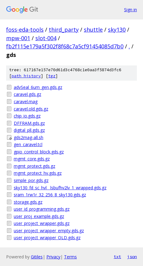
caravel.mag (26, 101)
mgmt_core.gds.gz (32, 159)
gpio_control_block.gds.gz (39, 152)
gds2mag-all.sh (28, 137)
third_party (64, 29)
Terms (70, 257)
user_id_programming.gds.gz (42, 209)
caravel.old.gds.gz (31, 109)
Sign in (130, 9)
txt (117, 256)
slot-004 (45, 38)
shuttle (93, 29)
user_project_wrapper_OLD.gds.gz (47, 237)
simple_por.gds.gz (31, 180)
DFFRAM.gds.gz (29, 123)
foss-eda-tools (25, 29)
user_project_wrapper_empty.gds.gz (49, 230)
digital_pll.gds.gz (29, 130)
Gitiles (37, 257)
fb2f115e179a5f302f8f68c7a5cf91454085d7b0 (64, 46)
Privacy (53, 257)
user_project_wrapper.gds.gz (42, 223)
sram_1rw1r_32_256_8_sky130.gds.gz (50, 195)
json (132, 256)
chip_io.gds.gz (27, 116)
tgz (51, 76)
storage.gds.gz (28, 202)
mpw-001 (18, 38)
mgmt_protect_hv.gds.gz (38, 173)
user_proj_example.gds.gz (39, 216)
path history (26, 76)
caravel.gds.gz (27, 94)
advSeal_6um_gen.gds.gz (38, 87)
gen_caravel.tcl (28, 144)
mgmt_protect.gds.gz (34, 166)
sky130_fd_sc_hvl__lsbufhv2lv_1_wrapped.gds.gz (60, 188)
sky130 (117, 29)
